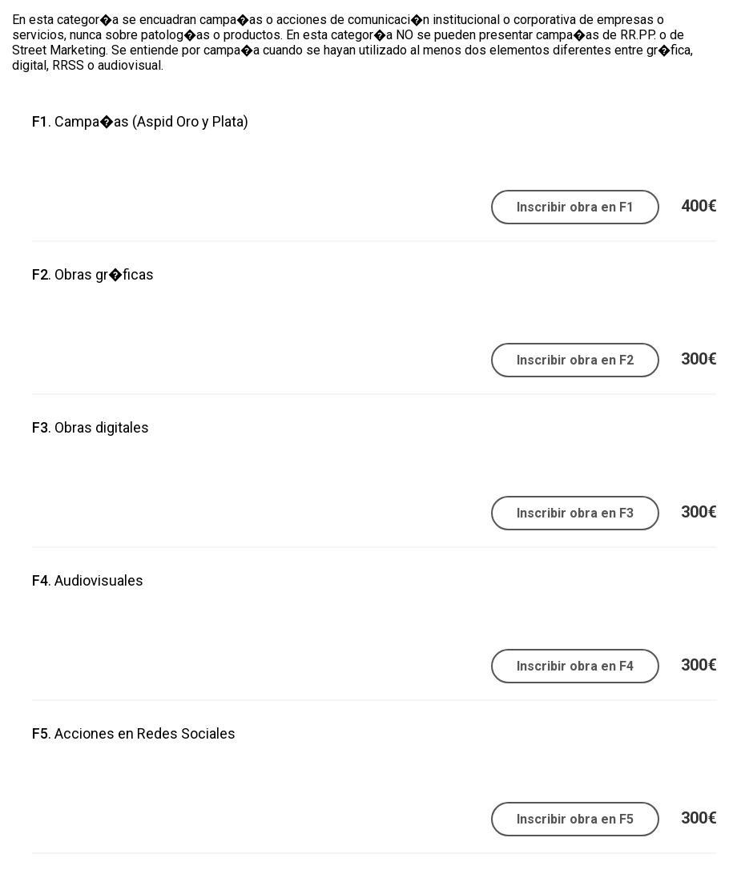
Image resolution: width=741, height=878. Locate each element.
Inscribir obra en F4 (575, 666)
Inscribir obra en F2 (575, 360)
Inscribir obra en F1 (575, 207)
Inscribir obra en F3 (575, 513)
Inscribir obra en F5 (575, 819)
